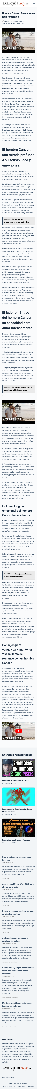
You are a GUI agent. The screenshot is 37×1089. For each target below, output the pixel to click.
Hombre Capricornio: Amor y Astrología (16, 840)
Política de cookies (9, 1086)
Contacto (31, 1086)
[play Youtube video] (18, 731)
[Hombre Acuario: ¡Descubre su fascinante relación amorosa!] (18, 797)
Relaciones (20, 23)
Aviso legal (21, 1086)
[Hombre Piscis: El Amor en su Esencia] (18, 768)
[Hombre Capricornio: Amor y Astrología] (18, 828)
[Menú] (34, 3)
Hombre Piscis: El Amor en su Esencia (15, 780)
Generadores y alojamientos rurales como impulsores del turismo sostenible (18, 971)
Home (10, 1084)
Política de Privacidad (21, 1084)
